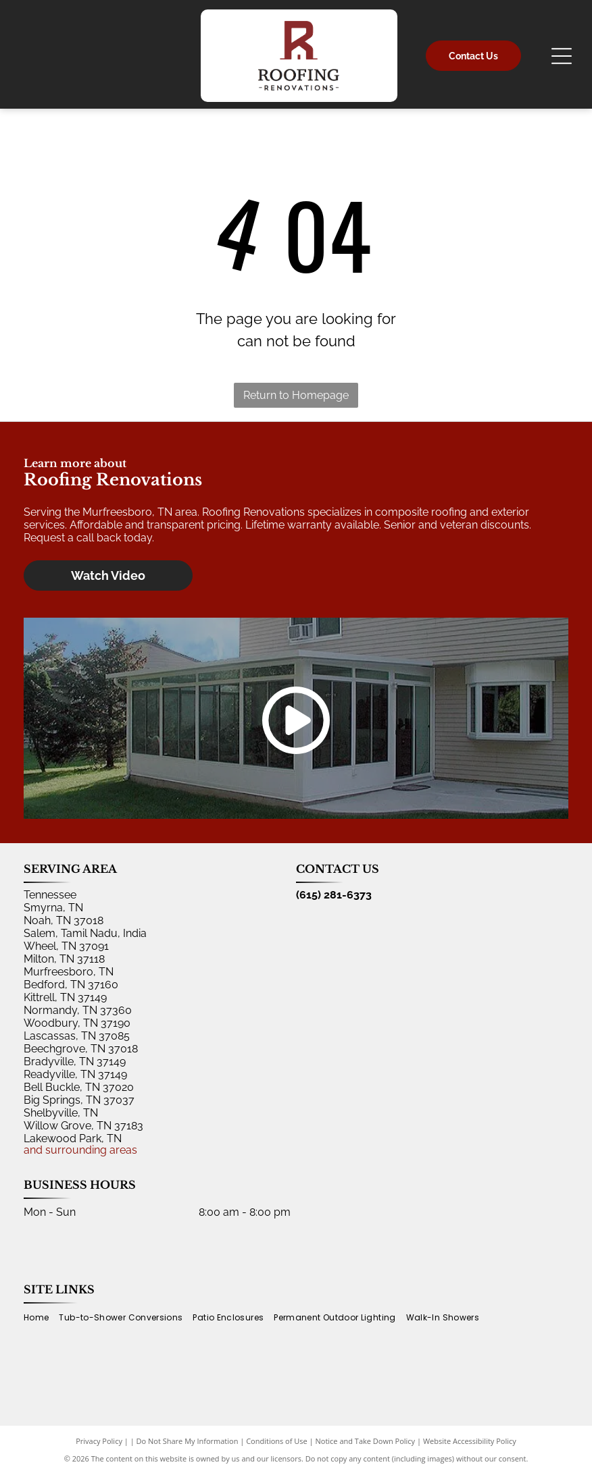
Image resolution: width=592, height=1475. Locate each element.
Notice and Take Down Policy (366, 1441)
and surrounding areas (80, 1150)
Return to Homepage (296, 395)
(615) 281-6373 (334, 894)
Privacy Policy (99, 1441)
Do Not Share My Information (188, 1441)
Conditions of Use (276, 1441)
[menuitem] (41, 1318)
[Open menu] (561, 56)
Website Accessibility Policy (469, 1441)
